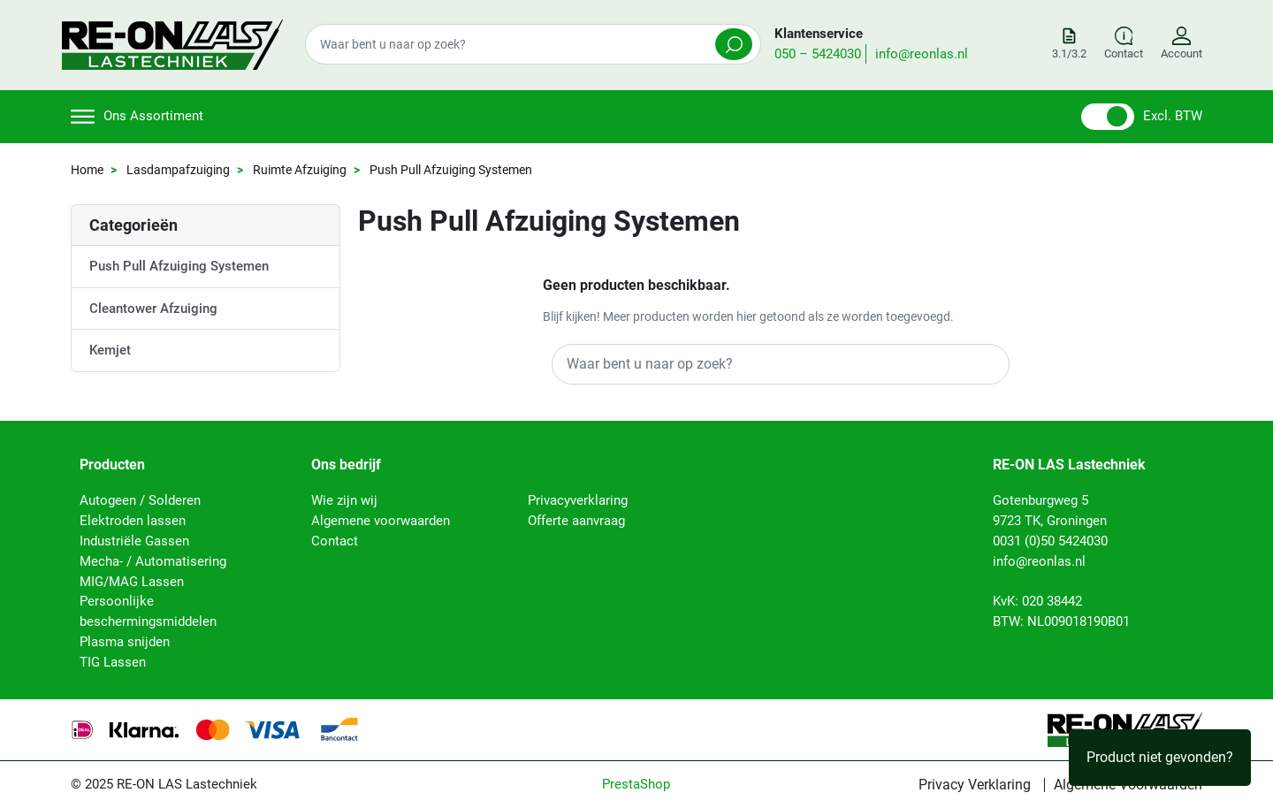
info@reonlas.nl (921, 54)
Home (87, 170)
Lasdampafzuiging (178, 170)
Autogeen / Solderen (140, 500)
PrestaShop (636, 784)
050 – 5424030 (817, 54)
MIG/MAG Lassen (132, 582)
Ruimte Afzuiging (300, 170)
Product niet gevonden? (1159, 757)
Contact (334, 541)
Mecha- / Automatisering (153, 561)
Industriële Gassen (134, 541)
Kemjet (110, 350)
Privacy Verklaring (975, 785)
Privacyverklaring (578, 500)
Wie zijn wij (344, 500)
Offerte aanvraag (576, 521)
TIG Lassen (113, 662)
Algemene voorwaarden (380, 521)
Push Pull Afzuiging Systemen (179, 266)
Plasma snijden (125, 642)
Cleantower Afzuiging (153, 308)
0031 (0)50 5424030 (1050, 541)
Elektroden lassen (133, 521)
